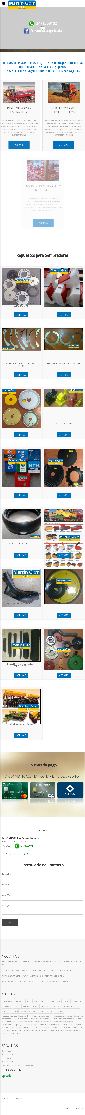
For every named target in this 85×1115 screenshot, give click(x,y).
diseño (74, 1108)
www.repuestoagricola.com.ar (18, 1065)
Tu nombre (6, 874)
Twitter (7, 1054)
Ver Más (44, 144)
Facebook (7, 1051)
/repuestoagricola (46, 30)
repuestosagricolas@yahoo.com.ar (22, 854)
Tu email (5, 884)
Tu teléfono (7, 895)
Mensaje (5, 905)
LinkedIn (7, 1061)
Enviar (10, 922)
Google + (8, 1058)
